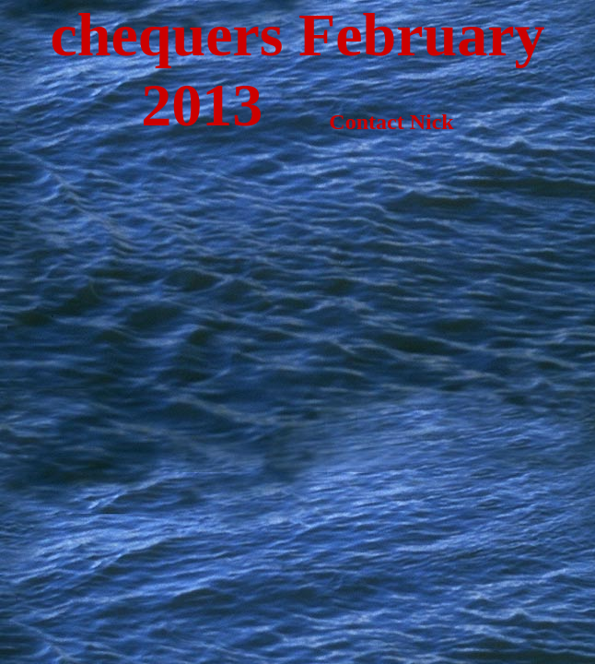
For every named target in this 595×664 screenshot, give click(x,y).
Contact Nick (357, 122)
